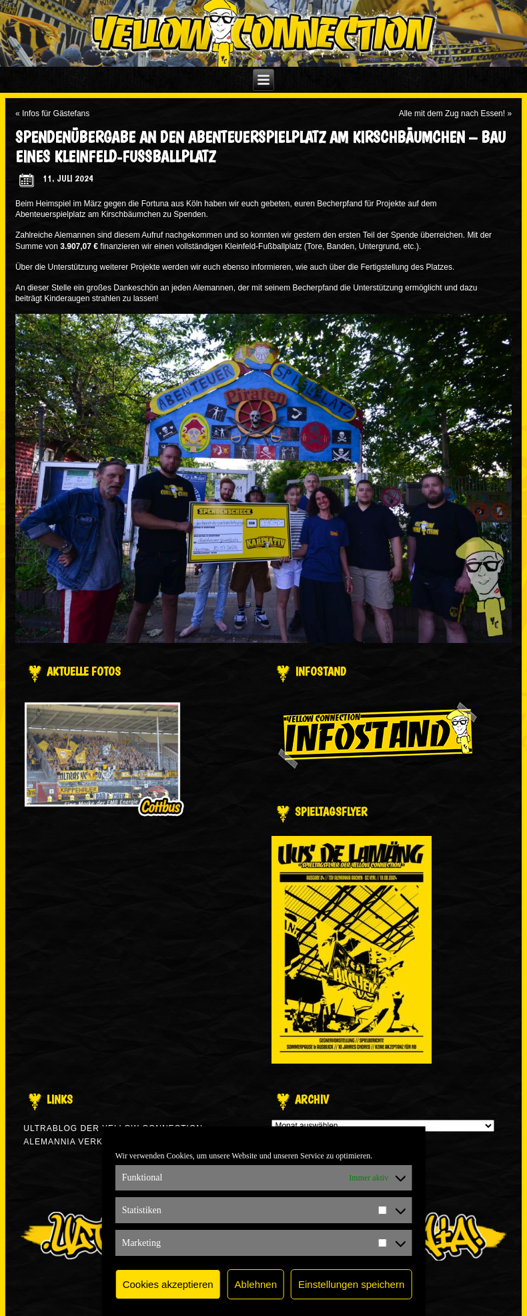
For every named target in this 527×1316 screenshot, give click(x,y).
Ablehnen (256, 1284)
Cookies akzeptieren (168, 1284)
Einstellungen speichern (351, 1284)
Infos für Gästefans (55, 113)
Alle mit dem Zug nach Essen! (452, 113)
